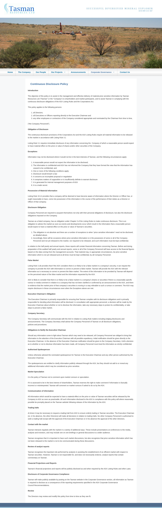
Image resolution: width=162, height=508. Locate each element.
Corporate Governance (104, 72)
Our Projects (59, 72)
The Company (24, 72)
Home (10, 72)
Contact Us (125, 72)
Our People (41, 72)
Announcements (78, 72)
